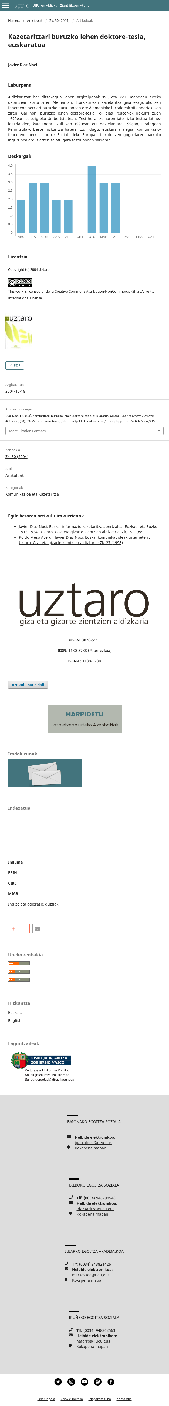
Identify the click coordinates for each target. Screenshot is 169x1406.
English (15, 1020)
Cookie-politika (72, 1399)
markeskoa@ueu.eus (91, 1274)
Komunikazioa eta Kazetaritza (32, 494)
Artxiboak (35, 20)
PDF (16, 365)
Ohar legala (46, 1399)
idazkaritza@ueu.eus (95, 1208)
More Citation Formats (27, 430)
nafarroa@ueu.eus (93, 1341)
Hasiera (14, 20)
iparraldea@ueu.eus (93, 1142)
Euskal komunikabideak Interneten (117, 537)
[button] (19, 928)
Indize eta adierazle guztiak (33, 904)
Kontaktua (124, 1399)
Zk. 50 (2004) (59, 20)
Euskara (15, 1012)
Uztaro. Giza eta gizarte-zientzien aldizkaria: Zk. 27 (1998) (71, 542)
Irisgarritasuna (100, 1399)
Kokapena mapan (90, 1148)
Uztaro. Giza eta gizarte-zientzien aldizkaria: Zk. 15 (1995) (93, 531)
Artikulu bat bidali (28, 684)
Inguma (15, 862)
